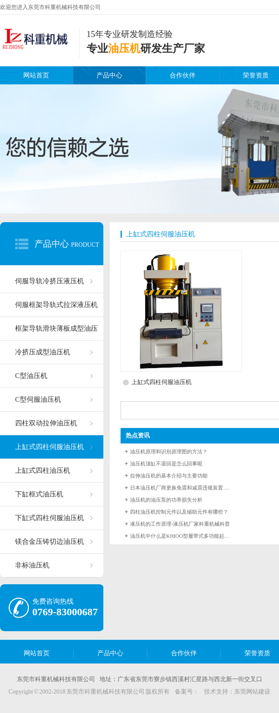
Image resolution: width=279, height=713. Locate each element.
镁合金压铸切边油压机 (49, 541)
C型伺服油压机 (38, 399)
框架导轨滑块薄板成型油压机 (56, 333)
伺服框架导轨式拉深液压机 (56, 304)
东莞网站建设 (252, 691)
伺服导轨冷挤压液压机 (49, 281)
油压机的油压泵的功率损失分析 (166, 500)
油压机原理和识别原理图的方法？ (169, 452)
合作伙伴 (182, 75)
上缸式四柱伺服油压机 (49, 446)
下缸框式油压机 (39, 494)
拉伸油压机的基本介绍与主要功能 (169, 476)
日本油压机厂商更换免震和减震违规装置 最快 (181, 488)
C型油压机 (31, 375)
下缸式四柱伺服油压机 (49, 517)
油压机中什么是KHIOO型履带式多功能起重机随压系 (181, 536)
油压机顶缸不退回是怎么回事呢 (166, 464)
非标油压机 (32, 565)
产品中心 (109, 75)
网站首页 (36, 75)
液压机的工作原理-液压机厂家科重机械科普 (180, 524)
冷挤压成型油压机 (42, 352)
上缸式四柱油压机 (42, 470)
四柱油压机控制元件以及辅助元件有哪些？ (179, 512)
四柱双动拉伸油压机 (46, 423)
